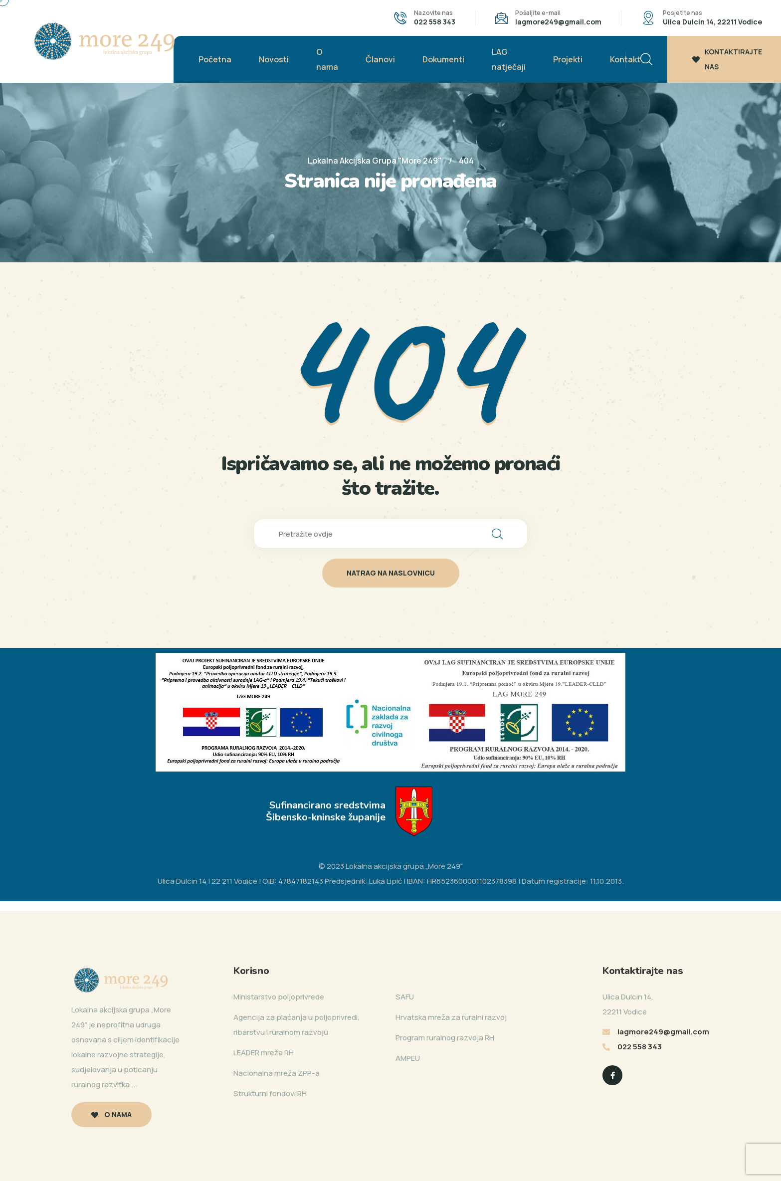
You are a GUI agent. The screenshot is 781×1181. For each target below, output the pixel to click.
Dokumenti (443, 59)
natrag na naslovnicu (391, 573)
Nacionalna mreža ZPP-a (276, 1073)
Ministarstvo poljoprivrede (278, 996)
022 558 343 (434, 21)
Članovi (380, 59)
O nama (327, 59)
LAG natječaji (509, 59)
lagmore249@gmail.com (558, 21)
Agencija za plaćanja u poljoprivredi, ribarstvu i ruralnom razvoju (296, 1024)
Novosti (274, 59)
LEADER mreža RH (263, 1052)
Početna (214, 59)
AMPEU (407, 1058)
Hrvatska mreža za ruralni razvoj (451, 1017)
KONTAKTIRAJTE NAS (727, 59)
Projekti (568, 59)
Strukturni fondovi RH (270, 1093)
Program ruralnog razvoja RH (444, 1037)
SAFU (404, 996)
